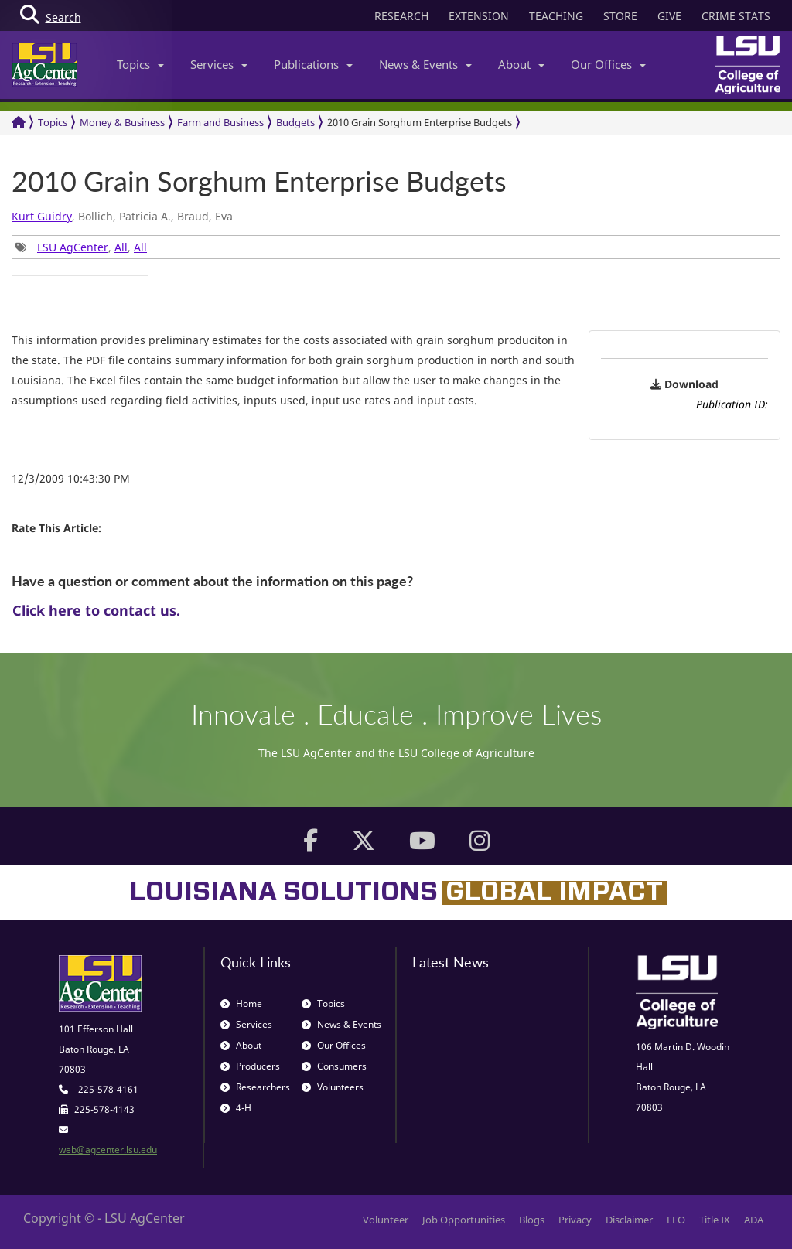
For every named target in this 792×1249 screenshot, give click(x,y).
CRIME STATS (736, 16)
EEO (676, 1220)
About (521, 64)
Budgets (295, 122)
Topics (140, 64)
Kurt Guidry (42, 216)
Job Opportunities (463, 1220)
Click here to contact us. (96, 610)
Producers (250, 1066)
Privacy (575, 1220)
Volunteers (333, 1087)
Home (241, 1003)
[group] (80, 275)
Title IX (714, 1220)
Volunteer (385, 1220)
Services (219, 64)
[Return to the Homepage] (19, 122)
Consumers (334, 1066)
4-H (235, 1107)
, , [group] (81, 247)
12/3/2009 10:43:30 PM (71, 478)
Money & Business (122, 122)
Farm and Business (220, 122)
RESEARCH (401, 16)
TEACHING (556, 16)
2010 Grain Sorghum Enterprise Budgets (419, 122)
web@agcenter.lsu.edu (108, 1149)
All (121, 247)
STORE (620, 16)
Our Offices (608, 64)
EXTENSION (479, 16)
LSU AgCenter (72, 247)
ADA (753, 1220)
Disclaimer (629, 1220)
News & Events (425, 64)
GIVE (669, 16)
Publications (313, 64)
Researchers (255, 1087)
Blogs (531, 1220)
